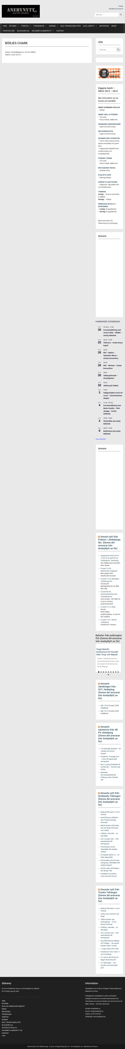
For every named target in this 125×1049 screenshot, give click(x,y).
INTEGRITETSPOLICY (9, 1028)
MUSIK (114, 26)
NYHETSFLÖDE (9, 31)
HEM (5, 26)
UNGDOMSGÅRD (114, 124)
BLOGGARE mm (23, 31)
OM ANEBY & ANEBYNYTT (43, 30)
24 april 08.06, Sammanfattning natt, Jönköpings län (109, 594)
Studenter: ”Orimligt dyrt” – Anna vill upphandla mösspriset (110, 759)
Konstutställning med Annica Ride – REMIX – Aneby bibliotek (112, 332)
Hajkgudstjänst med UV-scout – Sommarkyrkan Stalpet (113, 395)
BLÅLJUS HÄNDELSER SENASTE (13, 1006)
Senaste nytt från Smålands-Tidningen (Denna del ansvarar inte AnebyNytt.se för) (109, 799)
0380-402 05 (16, 55)
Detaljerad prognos (116, 9)
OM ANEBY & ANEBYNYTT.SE (12, 1030)
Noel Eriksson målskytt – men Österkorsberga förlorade (110, 820)
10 (108, 674)
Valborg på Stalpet (110, 386)
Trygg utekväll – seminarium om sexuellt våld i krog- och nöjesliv (107, 652)
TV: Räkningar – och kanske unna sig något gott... (109, 965)
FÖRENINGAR (40, 25)
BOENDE (53, 25)
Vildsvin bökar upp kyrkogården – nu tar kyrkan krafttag (108, 921)
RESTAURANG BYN (105, 131)
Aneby (120, 6)
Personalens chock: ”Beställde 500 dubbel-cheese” (109, 849)
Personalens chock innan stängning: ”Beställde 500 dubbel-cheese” (110, 862)
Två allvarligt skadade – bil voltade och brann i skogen (111, 751)
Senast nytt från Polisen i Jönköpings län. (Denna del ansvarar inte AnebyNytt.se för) (109, 542)
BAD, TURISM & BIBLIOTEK (71, 26)
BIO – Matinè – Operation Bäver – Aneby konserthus (110, 355)
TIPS (3, 1036)
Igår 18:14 (104, 711)
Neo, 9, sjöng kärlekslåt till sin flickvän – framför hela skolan (110, 767)
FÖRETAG (26, 25)
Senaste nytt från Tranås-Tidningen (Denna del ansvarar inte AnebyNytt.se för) (109, 895)
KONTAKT (60, 31)
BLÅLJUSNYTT (90, 25)
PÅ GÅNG (14, 25)
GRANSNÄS (102, 124)
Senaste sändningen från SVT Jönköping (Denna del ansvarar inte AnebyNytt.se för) (109, 691)
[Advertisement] (109, 278)
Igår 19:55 (104, 705)
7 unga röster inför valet (110, 949)
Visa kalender (101, 439)
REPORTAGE (104, 26)
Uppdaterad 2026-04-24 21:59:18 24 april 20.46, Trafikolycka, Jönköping (110, 558)
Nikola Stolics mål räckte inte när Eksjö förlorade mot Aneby (110, 827)
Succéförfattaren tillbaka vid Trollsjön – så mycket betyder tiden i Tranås (110, 943)
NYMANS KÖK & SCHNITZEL (109, 138)
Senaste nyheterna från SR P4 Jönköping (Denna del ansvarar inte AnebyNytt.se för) (109, 734)
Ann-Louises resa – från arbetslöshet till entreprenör (110, 841)
